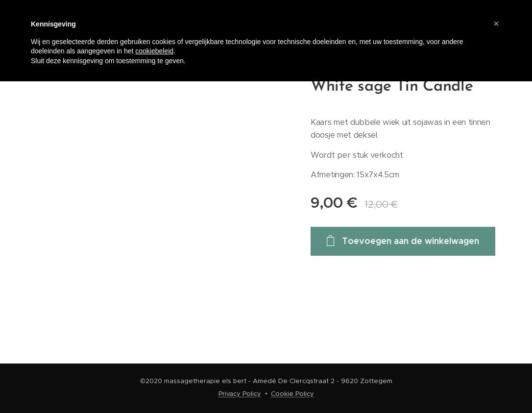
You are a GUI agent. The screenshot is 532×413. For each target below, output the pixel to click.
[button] (496, 23)
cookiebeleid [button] (154, 51)
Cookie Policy (292, 393)
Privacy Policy (239, 393)
